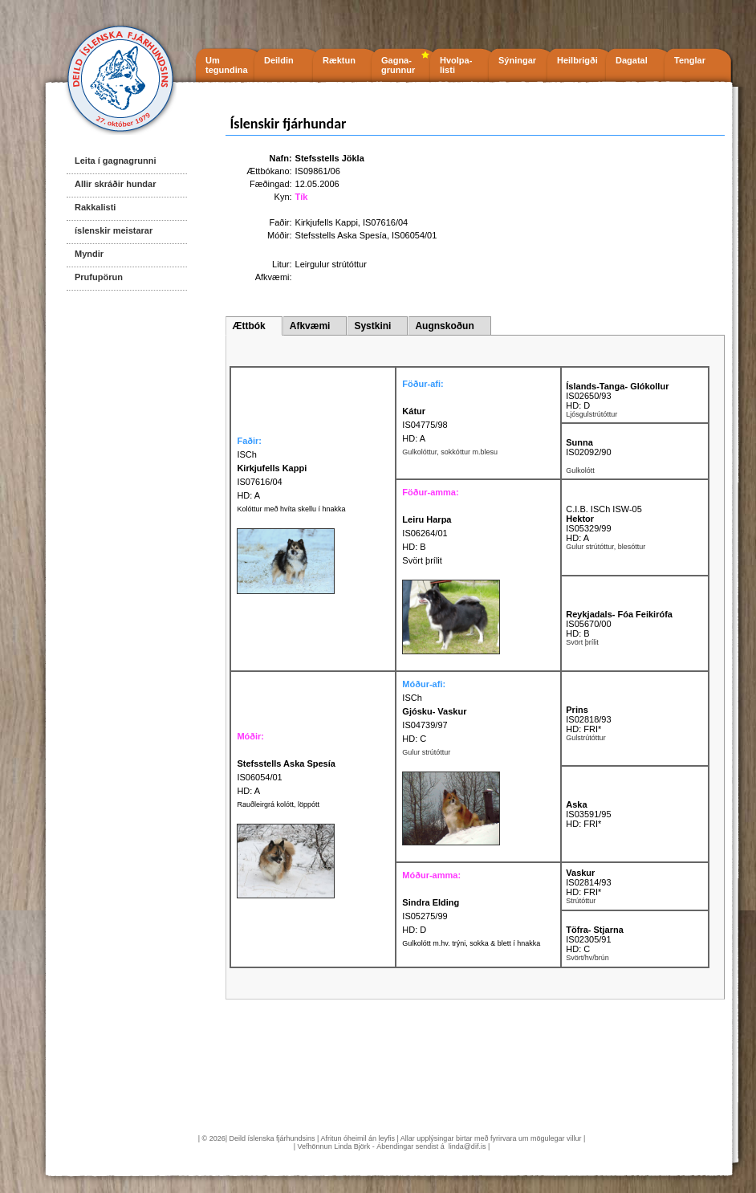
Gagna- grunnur (398, 65)
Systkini (372, 326)
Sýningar (517, 60)
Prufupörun (99, 277)
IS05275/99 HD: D (430, 916)
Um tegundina (226, 65)
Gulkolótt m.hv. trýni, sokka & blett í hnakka (471, 943)
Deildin (279, 60)
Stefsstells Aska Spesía (341, 235)
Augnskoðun (444, 326)
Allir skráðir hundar (115, 184)
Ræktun (339, 60)
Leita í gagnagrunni (115, 160)
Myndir (89, 254)
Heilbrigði (577, 60)
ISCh (411, 697)
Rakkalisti (95, 207)
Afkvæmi (310, 326)
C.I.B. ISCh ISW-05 (604, 509)
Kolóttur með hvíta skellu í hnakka (291, 509)
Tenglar (689, 60)
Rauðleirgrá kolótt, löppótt (278, 804)
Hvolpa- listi (456, 65)
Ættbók (248, 326)
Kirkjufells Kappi (326, 222)
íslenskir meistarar (113, 230)
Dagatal (632, 60)
